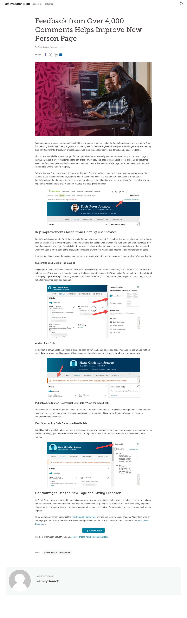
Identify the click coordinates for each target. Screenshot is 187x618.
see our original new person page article (89, 537)
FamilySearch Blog (17, 3)
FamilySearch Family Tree (84, 517)
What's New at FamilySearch (57, 553)
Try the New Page (93, 530)
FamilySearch (43, 47)
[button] (181, 3)
